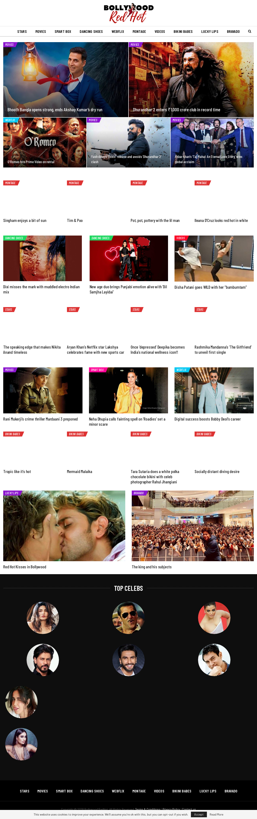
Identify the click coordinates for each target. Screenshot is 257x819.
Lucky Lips (223, 31)
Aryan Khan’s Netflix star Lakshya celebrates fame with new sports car (95, 349)
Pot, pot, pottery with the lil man (155, 220)
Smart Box (72, 31)
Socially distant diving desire (217, 471)
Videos (172, 31)
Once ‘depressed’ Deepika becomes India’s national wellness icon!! (158, 349)
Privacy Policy (171, 809)
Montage (150, 31)
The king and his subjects (152, 566)
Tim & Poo (75, 220)
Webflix (128, 31)
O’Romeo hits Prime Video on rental (31, 161)
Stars (30, 31)
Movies (49, 31)
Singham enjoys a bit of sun (24, 220)
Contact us (189, 809)
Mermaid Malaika (79, 471)
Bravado (139, 493)
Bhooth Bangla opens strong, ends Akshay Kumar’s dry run (55, 109)
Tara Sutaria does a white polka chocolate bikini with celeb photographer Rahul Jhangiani (155, 476)
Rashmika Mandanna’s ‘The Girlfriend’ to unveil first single (223, 349)
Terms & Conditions (147, 809)
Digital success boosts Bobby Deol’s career (208, 418)
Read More (216, 814)
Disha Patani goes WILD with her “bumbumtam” (211, 287)
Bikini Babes (195, 31)
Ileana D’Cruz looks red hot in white (221, 220)
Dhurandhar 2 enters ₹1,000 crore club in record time (176, 109)
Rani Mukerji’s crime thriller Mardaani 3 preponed (40, 418)
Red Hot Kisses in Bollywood (24, 566)
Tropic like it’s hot (17, 471)
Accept (199, 814)
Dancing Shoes (101, 31)
